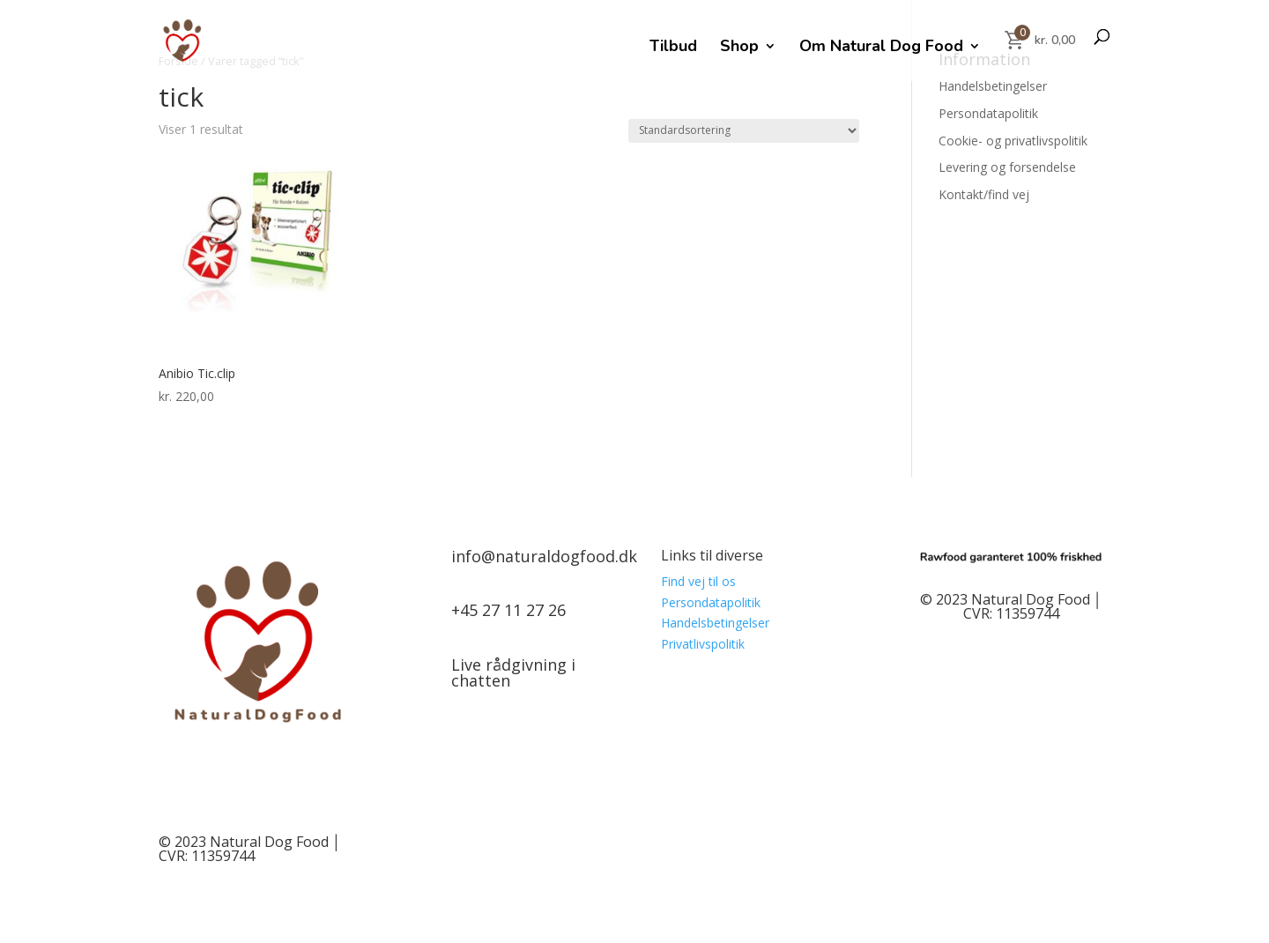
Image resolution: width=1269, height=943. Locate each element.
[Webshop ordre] (743, 131)
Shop (739, 48)
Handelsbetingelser (993, 86)
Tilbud (673, 48)
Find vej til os (698, 581)
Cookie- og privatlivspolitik (1013, 140)
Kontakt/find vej (984, 194)
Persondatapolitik (988, 113)
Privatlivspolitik (703, 643)
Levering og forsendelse (1007, 167)
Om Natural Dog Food (881, 48)
